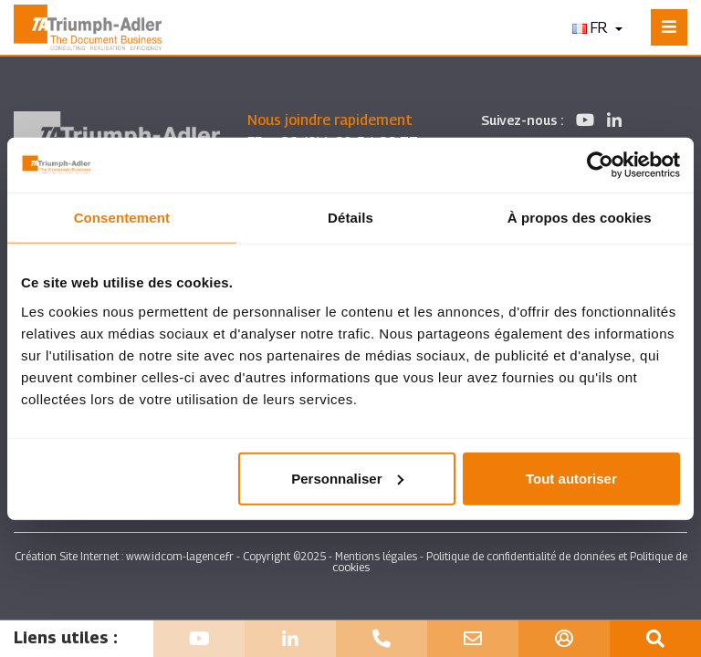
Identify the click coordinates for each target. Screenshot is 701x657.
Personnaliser (347, 477)
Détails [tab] (350, 217)
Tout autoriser (571, 477)
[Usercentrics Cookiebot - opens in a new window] (600, 165)
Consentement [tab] (122, 217)
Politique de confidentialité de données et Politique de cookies (509, 561)
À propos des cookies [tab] (579, 217)
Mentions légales (376, 556)
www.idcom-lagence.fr (180, 556)
